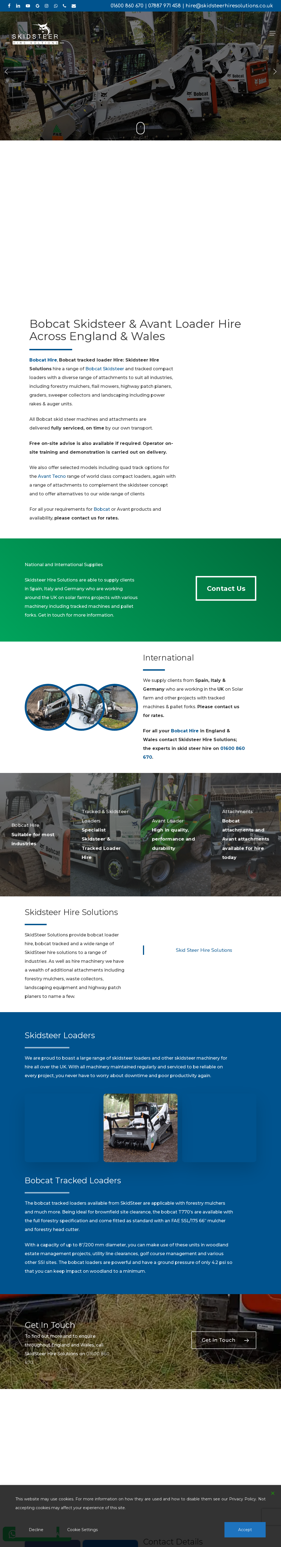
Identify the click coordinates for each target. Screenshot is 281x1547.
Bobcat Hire (185, 730)
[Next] (274, 71)
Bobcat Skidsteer (104, 368)
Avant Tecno (52, 476)
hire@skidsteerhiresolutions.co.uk (229, 6)
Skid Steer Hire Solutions (204, 950)
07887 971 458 (164, 6)
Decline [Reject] (36, 1529)
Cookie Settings (82, 1529)
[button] (272, 33)
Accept (245, 1529)
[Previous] (7, 71)
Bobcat (102, 509)
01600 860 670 (127, 6)
